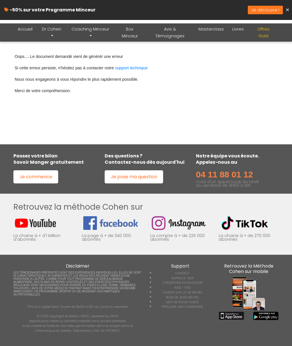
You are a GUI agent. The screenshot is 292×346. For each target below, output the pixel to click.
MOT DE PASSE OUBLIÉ (182, 302)
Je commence (35, 176)
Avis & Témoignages (169, 32)
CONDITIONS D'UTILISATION (182, 282)
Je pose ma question (134, 176)
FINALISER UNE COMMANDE (182, 306)
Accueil (25, 29)
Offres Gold (263, 32)
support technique (131, 68)
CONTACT (182, 273)
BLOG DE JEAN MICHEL (182, 297)
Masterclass (211, 29)
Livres (238, 29)
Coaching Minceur (90, 29)
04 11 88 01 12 (224, 174)
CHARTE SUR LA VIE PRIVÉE (182, 292)
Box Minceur (130, 32)
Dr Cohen (51, 29)
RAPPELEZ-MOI (182, 278)
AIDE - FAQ (182, 287)
